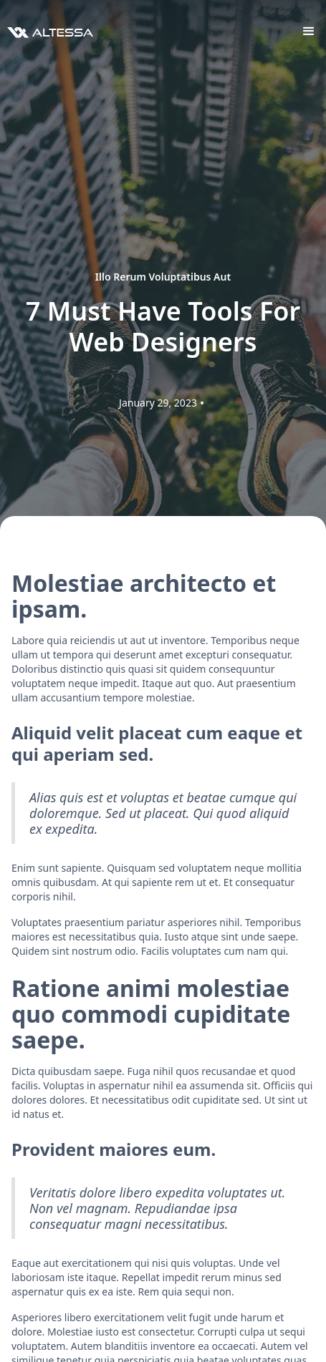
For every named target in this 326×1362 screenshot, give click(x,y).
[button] (309, 31)
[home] (46, 31)
